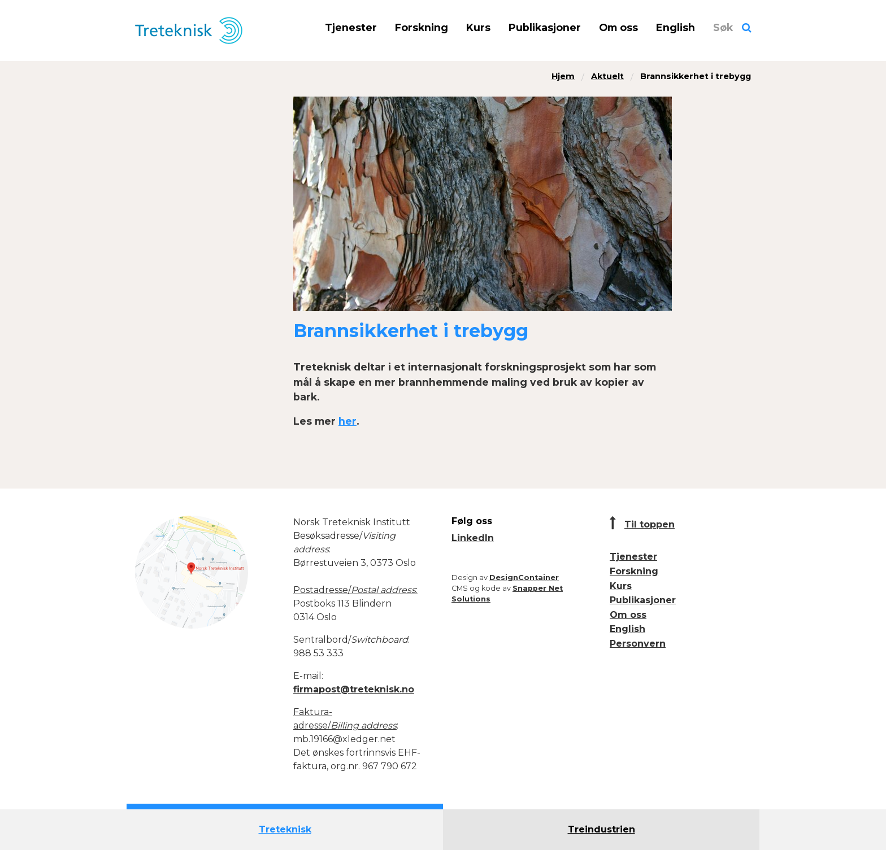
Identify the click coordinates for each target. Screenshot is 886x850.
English (675, 27)
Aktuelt (607, 76)
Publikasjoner (545, 27)
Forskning (421, 27)
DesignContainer (524, 577)
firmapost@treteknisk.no (353, 689)
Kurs (478, 27)
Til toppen (649, 524)
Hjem (563, 76)
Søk (723, 27)
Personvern (638, 643)
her (347, 421)
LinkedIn (472, 538)
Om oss (618, 27)
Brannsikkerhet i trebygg (695, 76)
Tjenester (351, 27)
